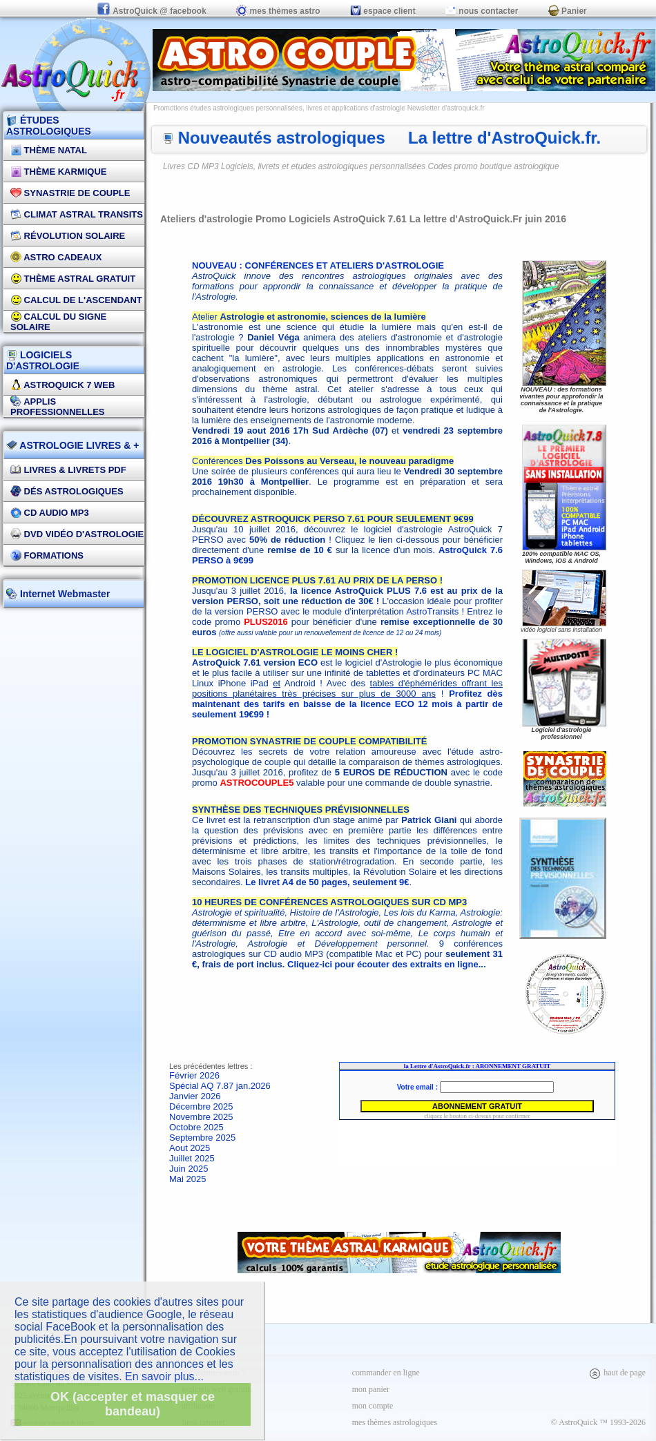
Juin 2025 (188, 1168)
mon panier (370, 1389)
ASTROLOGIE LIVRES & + (72, 445)
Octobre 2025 (196, 1127)
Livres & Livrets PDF (68, 470)
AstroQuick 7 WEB (62, 385)
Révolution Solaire (67, 236)
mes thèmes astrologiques (394, 1422)
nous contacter (481, 11)
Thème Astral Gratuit (72, 278)
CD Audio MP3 (49, 512)
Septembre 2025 (202, 1137)
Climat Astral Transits (76, 214)
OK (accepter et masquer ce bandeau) (132, 1404)
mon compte (373, 1406)
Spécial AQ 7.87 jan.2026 (220, 1086)
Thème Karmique (58, 171)
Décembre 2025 (201, 1106)
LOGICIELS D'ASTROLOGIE (42, 360)
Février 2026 (194, 1075)
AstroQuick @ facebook (153, 11)
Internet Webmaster (63, 593)
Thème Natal (48, 150)
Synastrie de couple (70, 193)
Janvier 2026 (194, 1096)
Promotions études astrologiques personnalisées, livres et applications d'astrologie (279, 108)
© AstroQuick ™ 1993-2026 (598, 1422)
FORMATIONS (47, 555)
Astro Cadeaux (56, 257)
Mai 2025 (187, 1179)
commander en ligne (386, 1372)
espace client (383, 11)
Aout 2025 (189, 1148)
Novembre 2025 (201, 1117)
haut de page (617, 1372)
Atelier (309, 316)
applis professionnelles (57, 406)
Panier (567, 11)
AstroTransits (432, 611)
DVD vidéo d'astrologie (77, 534)
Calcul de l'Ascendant (76, 300)
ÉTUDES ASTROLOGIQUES (48, 126)
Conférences (323, 461)
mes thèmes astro (278, 11)
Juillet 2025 (192, 1158)
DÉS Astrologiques (67, 491)
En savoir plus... (164, 1376)
